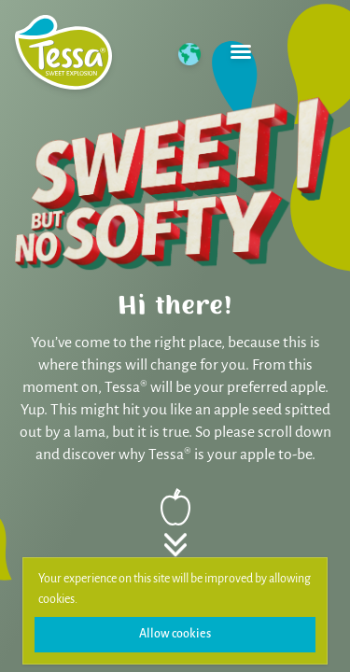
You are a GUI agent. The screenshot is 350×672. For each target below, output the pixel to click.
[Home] (63, 52)
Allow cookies (175, 633)
